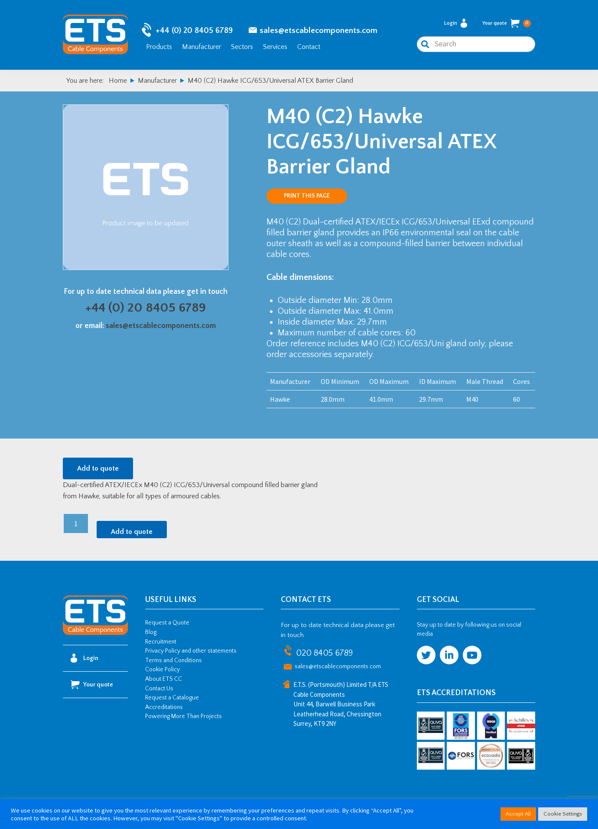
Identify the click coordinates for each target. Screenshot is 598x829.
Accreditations (164, 707)
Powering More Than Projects (183, 716)
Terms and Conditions (173, 660)
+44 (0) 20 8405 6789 (194, 30)
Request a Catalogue (172, 697)
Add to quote (98, 468)
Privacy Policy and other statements (191, 650)
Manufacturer (201, 47)
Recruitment (160, 641)
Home (118, 81)
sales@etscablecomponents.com (318, 30)
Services (275, 47)
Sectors (242, 47)
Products (159, 47)
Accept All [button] (518, 814)
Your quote (506, 23)
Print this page (307, 195)
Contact (308, 47)
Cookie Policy (162, 669)
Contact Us (159, 688)
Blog (150, 632)
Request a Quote (167, 622)
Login (455, 23)
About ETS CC (163, 679)
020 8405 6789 (324, 653)
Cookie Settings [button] (562, 814)
